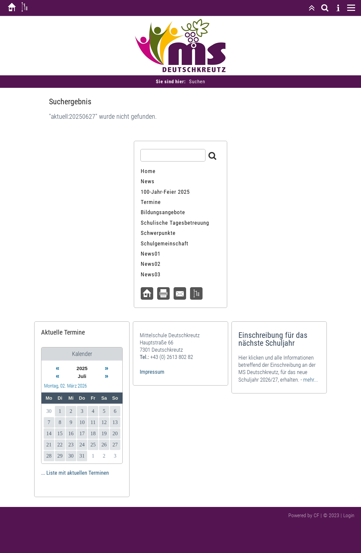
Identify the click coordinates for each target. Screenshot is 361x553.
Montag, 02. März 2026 (65, 386)
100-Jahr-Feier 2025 (165, 192)
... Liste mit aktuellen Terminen (75, 472)
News (148, 181)
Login (348, 515)
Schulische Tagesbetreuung (175, 222)
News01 (150, 253)
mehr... (310, 379)
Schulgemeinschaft (164, 243)
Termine (151, 202)
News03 (150, 274)
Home (148, 171)
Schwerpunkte (158, 233)
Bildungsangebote (163, 212)
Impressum (152, 371)
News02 (150, 264)
